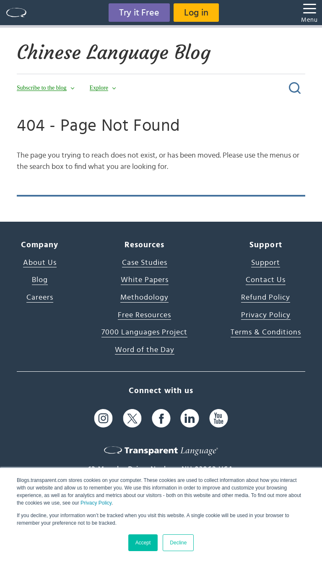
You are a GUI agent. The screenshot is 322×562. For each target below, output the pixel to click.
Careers (39, 297)
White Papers (145, 280)
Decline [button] (178, 543)
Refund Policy (265, 297)
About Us (40, 263)
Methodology (144, 297)
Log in (196, 12)
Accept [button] (143, 543)
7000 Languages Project (144, 332)
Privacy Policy (96, 503)
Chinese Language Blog (113, 52)
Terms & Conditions (266, 332)
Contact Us (266, 280)
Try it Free (139, 12)
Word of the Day (144, 350)
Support (265, 263)
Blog (40, 280)
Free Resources (144, 315)
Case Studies (144, 263)
